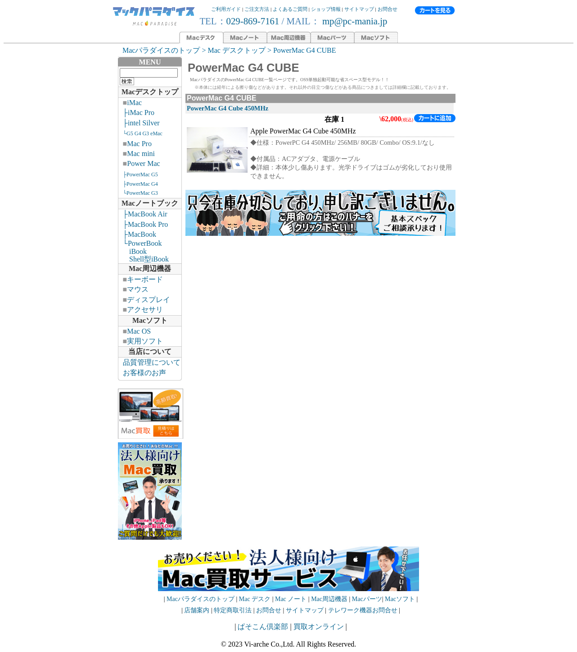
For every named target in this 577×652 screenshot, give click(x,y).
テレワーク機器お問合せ (362, 610)
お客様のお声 (144, 373)
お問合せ (387, 9)
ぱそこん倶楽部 (263, 626)
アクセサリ (145, 309)
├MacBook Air (145, 214)
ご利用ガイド (226, 9)
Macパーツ (367, 599)
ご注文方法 (256, 9)
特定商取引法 (233, 610)
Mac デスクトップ (236, 50)
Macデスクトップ (150, 92)
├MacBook (139, 234)
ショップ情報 (326, 9)
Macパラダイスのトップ (161, 50)
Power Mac (143, 163)
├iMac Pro (138, 112)
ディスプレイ (148, 299)
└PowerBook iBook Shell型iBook (143, 251)
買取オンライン (318, 626)
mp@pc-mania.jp (354, 21)
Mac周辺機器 (150, 268)
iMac (134, 102)
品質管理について (151, 362)
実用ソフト (145, 341)
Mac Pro (139, 143)
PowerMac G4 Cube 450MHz (227, 108)
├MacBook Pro (145, 224)
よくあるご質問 (290, 9)
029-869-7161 (252, 21)
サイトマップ (359, 9)
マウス (138, 289)
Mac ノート (291, 599)
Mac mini (141, 153)
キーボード (145, 279)
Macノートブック (150, 203)
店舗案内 (196, 610)
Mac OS (139, 331)
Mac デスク (254, 599)
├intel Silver (141, 123)
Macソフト (149, 320)
